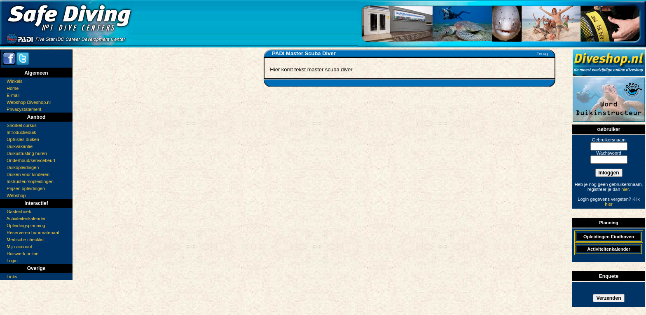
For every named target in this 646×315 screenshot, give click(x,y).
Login (12, 260)
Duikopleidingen (23, 167)
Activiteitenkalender (25, 218)
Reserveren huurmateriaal (33, 232)
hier (625, 189)
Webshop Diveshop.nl (29, 102)
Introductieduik (21, 132)
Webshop (16, 195)
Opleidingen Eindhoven (608, 236)
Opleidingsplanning (26, 225)
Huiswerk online (23, 253)
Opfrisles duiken (23, 139)
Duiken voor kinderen (28, 174)
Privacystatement (24, 109)
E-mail (13, 95)
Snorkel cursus (22, 125)
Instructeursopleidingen (30, 181)
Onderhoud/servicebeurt (31, 160)
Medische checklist (25, 239)
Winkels (15, 81)
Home (13, 88)
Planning (608, 222)
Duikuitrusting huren (27, 153)
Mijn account (19, 246)
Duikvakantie (20, 146)
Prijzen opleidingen (26, 188)
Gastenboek (19, 211)
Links (12, 276)
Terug (542, 53)
